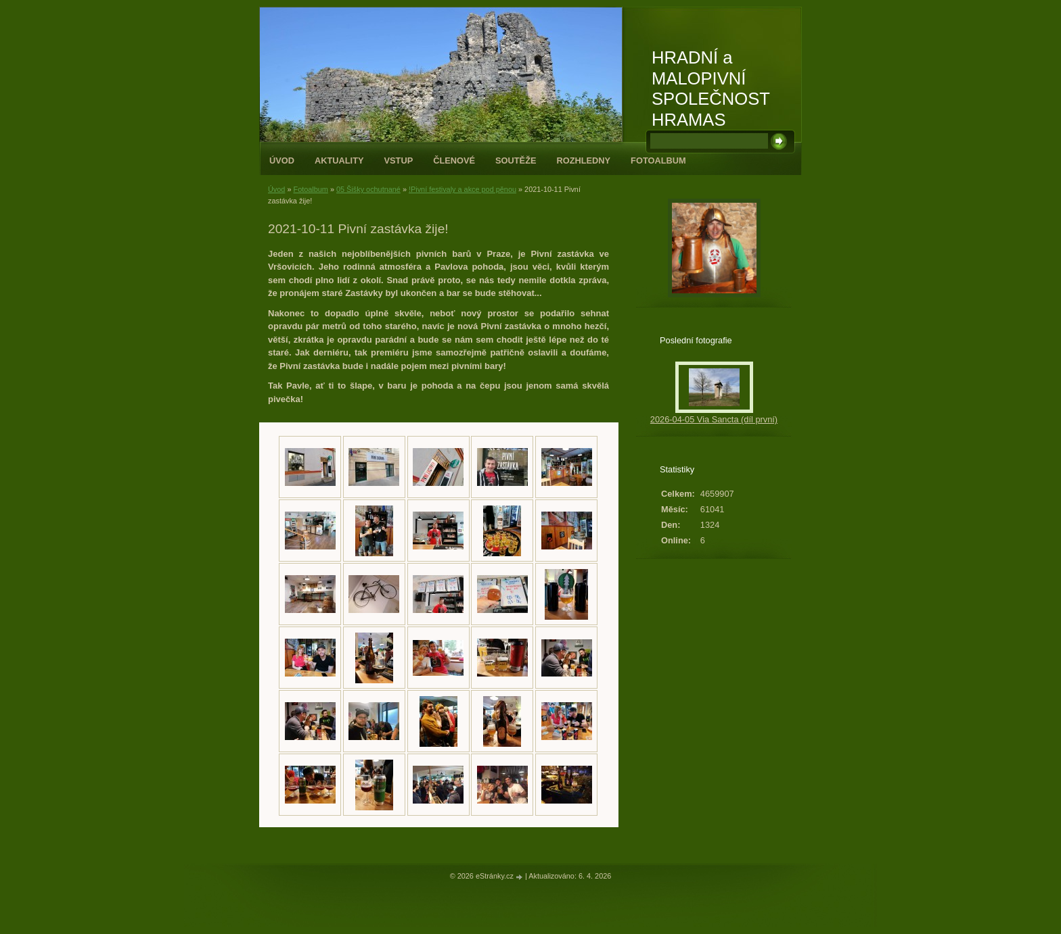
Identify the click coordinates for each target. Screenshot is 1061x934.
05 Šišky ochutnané (368, 189)
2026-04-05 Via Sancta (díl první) (713, 419)
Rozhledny (583, 160)
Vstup (398, 160)
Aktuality (339, 160)
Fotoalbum (658, 160)
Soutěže (515, 160)
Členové (454, 160)
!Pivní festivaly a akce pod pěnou (462, 189)
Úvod (281, 160)
